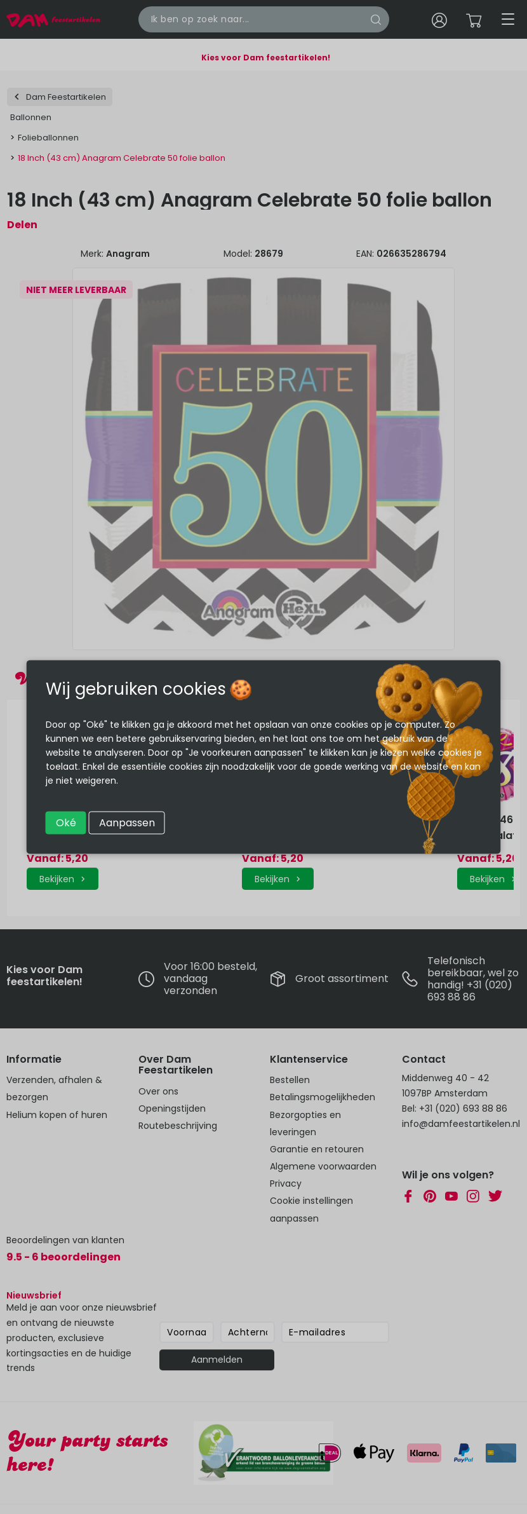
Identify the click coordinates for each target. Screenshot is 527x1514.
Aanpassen (127, 822)
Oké (66, 822)
